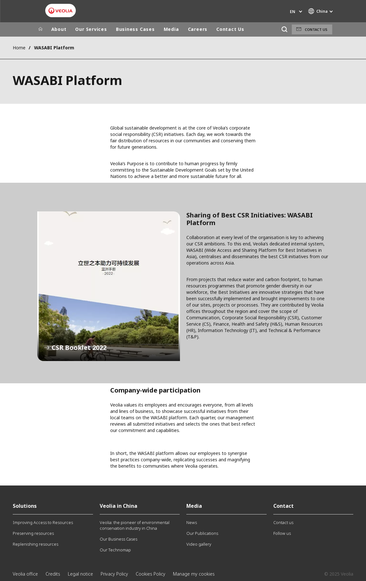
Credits (53, 574)
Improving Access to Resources (43, 522)
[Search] (285, 29)
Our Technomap (115, 550)
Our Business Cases (118, 539)
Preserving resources (33, 533)
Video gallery (198, 544)
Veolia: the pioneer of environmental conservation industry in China (134, 525)
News (191, 522)
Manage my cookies (194, 574)
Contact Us (230, 29)
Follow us (282, 533)
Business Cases (135, 29)
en (292, 11)
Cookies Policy (150, 574)
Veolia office (25, 574)
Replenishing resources (35, 544)
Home (19, 48)
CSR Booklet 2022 (108, 286)
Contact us (316, 29)
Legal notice (80, 574)
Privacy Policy (114, 574)
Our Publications (202, 533)
